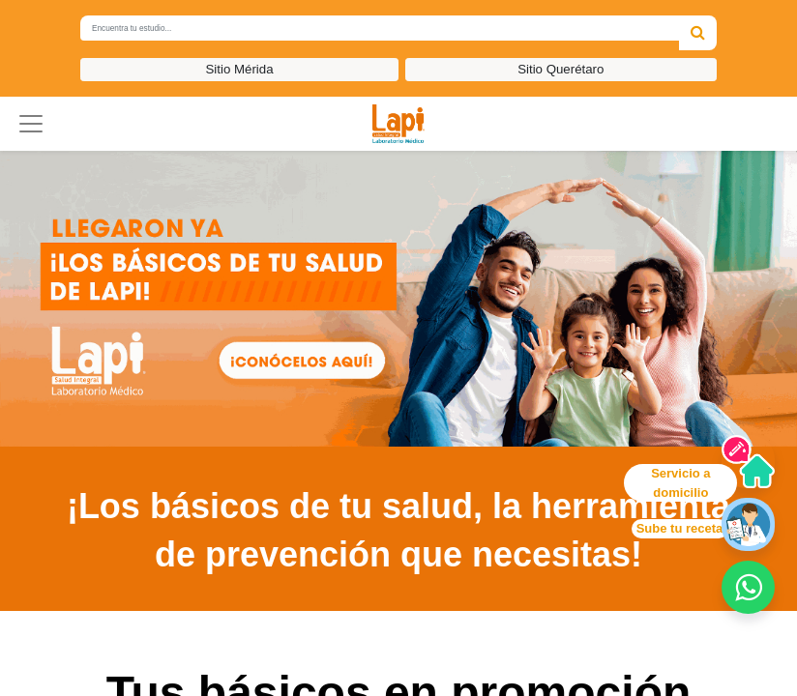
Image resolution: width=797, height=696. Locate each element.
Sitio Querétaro (560, 69)
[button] (30, 123)
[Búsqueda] (698, 32)
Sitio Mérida (239, 69)
